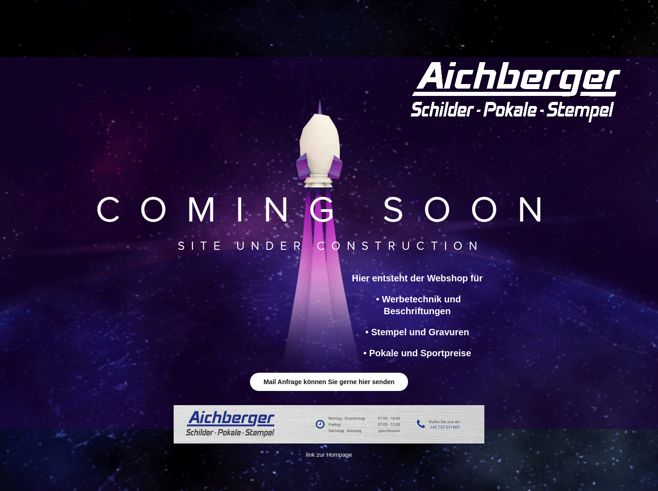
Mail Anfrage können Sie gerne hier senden (329, 381)
